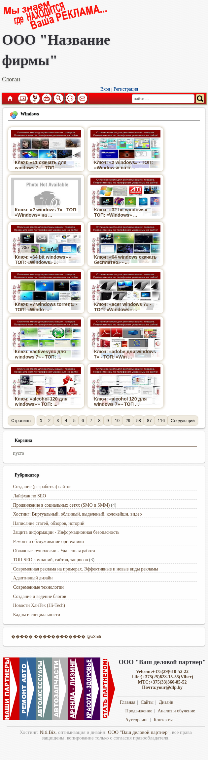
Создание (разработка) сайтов (42, 486)
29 (127, 420)
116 (161, 420)
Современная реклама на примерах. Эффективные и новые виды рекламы (85, 569)
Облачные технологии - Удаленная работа (54, 550)
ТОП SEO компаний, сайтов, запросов (50, 559)
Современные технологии (38, 587)
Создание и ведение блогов (39, 596)
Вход (105, 89)
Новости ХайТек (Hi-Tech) (39, 605)
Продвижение (138, 710)
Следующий (183, 420)
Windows (29, 113)
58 (138, 420)
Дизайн (166, 702)
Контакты (163, 719)
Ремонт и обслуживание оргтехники (48, 541)
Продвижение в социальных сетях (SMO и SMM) (61, 505)
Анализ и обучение (176, 710)
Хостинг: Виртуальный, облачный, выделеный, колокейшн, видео (77, 514)
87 (149, 420)
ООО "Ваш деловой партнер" (139, 732)
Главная (9, 98)
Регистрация (126, 89)
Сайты (147, 702)
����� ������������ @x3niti (56, 636)
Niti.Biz (47, 732)
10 (117, 420)
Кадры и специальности (36, 614)
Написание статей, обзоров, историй (48, 523)
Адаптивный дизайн (32, 577)
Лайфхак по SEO (29, 495)
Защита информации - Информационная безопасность (66, 532)
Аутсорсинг (136, 719)
